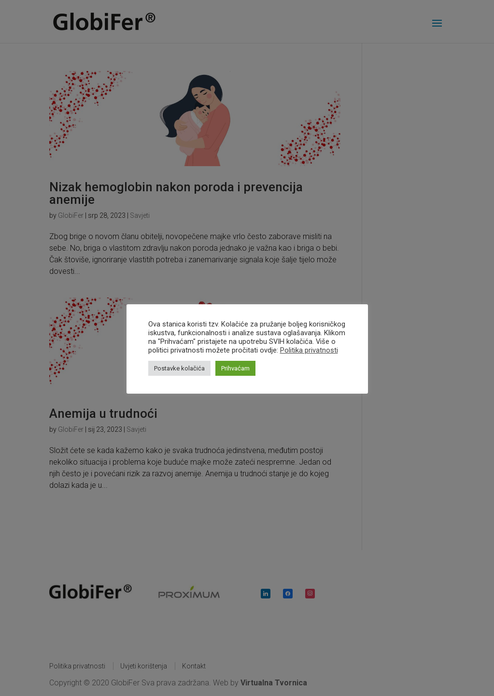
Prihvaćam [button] (235, 368)
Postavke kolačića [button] (179, 368)
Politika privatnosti (309, 350)
